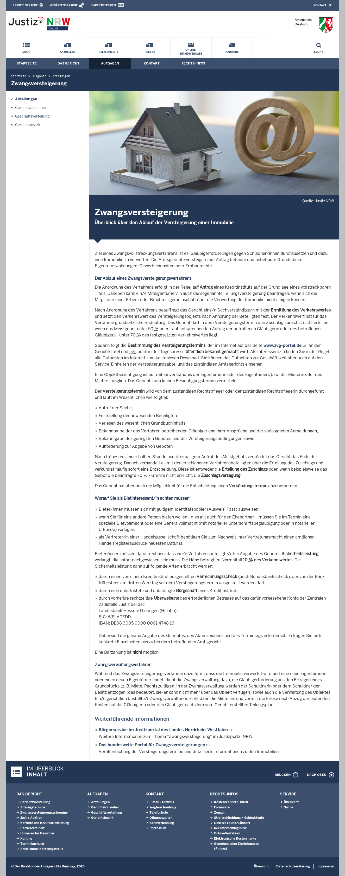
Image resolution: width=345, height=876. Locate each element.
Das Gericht (68, 63)
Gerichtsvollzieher (30, 107)
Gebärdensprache (64, 5)
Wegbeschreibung (162, 807)
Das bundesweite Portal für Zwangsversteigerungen (152, 745)
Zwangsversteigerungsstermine (44, 812)
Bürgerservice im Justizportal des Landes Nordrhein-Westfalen (163, 729)
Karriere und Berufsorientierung (44, 823)
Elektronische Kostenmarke (235, 838)
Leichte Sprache (25, 5)
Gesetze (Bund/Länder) (232, 823)
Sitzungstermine (32, 807)
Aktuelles (67, 52)
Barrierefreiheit (103, 5)
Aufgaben (110, 63)
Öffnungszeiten (160, 818)
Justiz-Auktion (31, 818)
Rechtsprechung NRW (230, 828)
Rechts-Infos (193, 63)
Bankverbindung (161, 823)
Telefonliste (108, 52)
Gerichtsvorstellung (35, 802)
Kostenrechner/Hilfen (231, 802)
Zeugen (219, 812)
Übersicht (291, 802)
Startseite (27, 63)
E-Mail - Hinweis (161, 802)
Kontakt (319, 5)
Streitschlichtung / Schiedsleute (239, 818)
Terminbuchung (32, 844)
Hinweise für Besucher (37, 833)
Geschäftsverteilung (32, 116)
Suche (318, 52)
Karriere (232, 52)
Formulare (222, 807)
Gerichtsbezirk (27, 124)
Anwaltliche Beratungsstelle (42, 849)
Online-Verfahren (227, 833)
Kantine (26, 838)
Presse (150, 52)
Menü (26, 52)
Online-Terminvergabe (191, 51)
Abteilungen (61, 76)
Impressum (157, 828)
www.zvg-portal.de (283, 345)
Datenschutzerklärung (293, 866)
